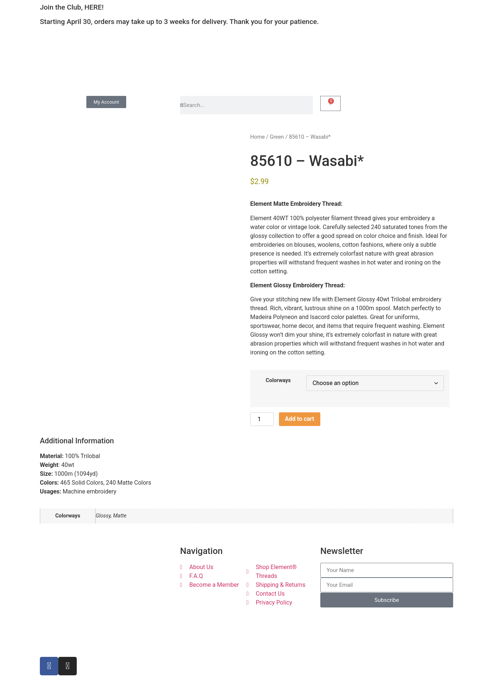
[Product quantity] (262, 419)
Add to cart (299, 418)
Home (257, 137)
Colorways (278, 380)
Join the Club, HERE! (72, 7)
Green (277, 137)
